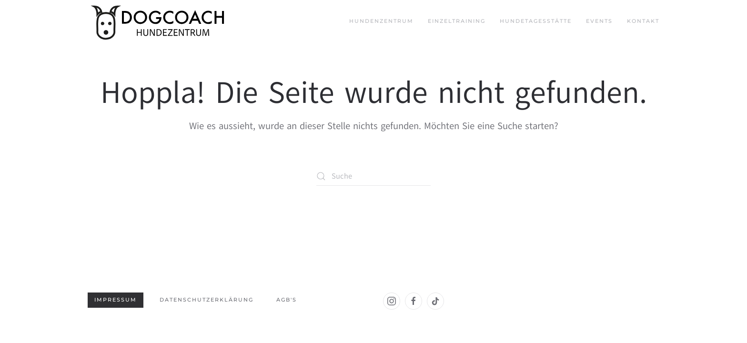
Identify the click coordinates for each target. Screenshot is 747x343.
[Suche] (373, 176)
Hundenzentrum (381, 21)
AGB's (286, 299)
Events (599, 21)
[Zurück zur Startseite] (159, 21)
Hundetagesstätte (536, 21)
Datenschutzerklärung (206, 299)
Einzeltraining (456, 21)
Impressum (115, 299)
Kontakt (643, 21)
